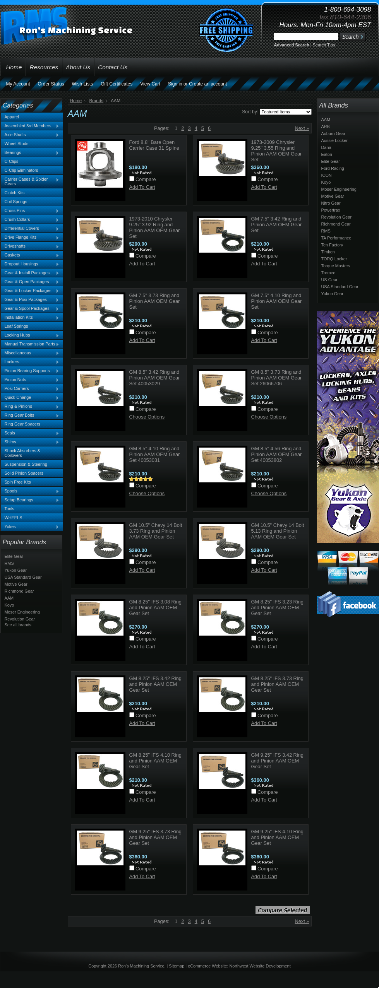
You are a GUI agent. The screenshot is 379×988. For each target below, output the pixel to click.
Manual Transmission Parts (30, 344)
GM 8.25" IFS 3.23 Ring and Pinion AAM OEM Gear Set (277, 607)
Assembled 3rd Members (30, 126)
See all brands (18, 624)
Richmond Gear (19, 591)
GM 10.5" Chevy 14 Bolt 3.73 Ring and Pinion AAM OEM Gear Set (155, 531)
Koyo (9, 605)
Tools (9, 508)
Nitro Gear (331, 203)
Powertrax (330, 210)
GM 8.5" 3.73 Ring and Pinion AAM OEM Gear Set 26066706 (276, 377)
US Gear (329, 279)
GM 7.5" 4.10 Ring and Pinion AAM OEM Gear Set (276, 301)
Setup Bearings (30, 500)
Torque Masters (335, 265)
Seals (30, 433)
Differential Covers (30, 228)
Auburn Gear (333, 133)
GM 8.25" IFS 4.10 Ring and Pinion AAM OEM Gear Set (155, 760)
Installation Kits (30, 317)
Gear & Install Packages (30, 273)
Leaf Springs (16, 326)
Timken (328, 252)
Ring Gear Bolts (30, 415)
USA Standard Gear (23, 577)
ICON (326, 175)
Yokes (30, 527)
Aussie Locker (334, 140)
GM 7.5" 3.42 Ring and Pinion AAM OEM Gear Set (276, 224)
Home (76, 100)
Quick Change (30, 397)
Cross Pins (30, 211)
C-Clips (12, 161)
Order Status (51, 84)
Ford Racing (332, 168)
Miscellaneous (30, 353)
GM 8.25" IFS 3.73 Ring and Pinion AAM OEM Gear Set (277, 684)
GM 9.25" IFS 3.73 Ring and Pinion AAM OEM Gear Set (155, 837)
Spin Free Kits (18, 482)
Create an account (208, 84)
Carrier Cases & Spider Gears (30, 181)
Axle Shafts (30, 135)
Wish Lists (82, 84)
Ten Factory (332, 245)
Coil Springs (16, 201)
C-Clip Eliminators (21, 170)
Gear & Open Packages (30, 282)
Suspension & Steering (26, 464)
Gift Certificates (116, 84)
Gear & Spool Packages (30, 308)
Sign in (175, 84)
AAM (9, 598)
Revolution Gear (20, 619)
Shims (30, 442)
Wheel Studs (17, 143)
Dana (326, 147)
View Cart (150, 84)
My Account (18, 84)
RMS (9, 563)
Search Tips (324, 45)
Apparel (12, 117)
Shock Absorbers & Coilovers (23, 453)
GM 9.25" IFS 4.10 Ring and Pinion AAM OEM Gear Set (277, 837)
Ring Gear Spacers (22, 424)
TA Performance (336, 238)
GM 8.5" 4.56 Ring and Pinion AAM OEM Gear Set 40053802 (276, 454)
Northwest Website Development (260, 966)
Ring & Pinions (30, 406)
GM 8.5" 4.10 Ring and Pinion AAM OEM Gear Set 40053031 (154, 454)
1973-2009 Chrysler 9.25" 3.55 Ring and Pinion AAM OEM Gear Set (276, 150)
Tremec (328, 272)
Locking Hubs (30, 335)
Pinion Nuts (30, 380)
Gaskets (30, 255)
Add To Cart (142, 187)
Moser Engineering (22, 612)
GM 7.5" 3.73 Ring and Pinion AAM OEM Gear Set (154, 301)
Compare (145, 179)
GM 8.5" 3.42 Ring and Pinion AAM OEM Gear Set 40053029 (154, 377)
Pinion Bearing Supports (30, 371)
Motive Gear (16, 584)
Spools (30, 491)
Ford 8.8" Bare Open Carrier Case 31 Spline (154, 145)
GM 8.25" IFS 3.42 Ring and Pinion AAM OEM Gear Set (155, 684)
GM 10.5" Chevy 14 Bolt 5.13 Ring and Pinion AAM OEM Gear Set (277, 531)
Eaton (326, 154)
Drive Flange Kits (30, 237)
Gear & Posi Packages (30, 300)
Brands (96, 100)
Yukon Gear (16, 570)
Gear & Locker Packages (30, 291)
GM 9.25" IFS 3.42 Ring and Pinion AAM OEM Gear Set (277, 760)
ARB (325, 126)
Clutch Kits (15, 192)
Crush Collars (30, 219)
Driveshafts (30, 246)
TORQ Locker (334, 258)
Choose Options (147, 417)
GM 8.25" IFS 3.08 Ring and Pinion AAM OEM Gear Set (155, 607)
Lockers (30, 362)
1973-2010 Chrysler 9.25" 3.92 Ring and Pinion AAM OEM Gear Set (154, 227)
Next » (302, 128)
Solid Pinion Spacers (24, 473)
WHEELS (13, 517)
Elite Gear (14, 556)
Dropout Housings (30, 264)
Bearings (30, 153)
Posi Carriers (30, 388)
